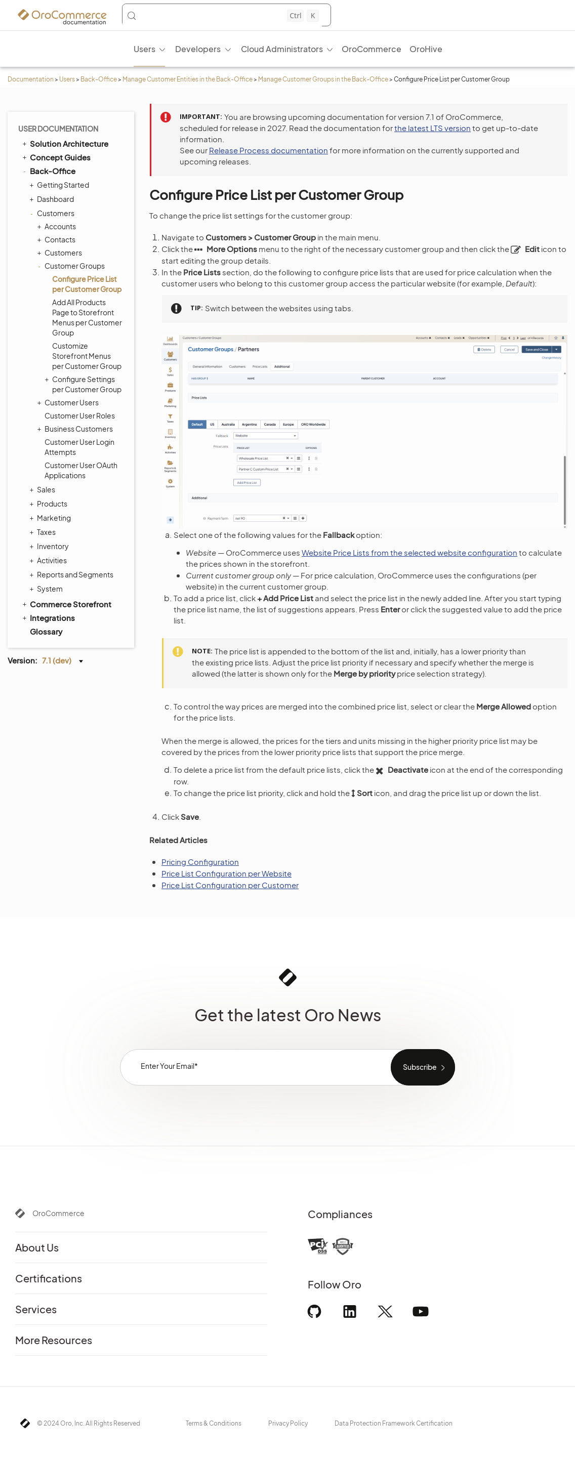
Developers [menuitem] (198, 49)
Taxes (44, 532)
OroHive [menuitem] (425, 49)
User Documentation (58, 128)
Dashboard (53, 199)
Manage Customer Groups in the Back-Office (323, 79)
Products (49, 503)
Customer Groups (72, 266)
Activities (49, 560)
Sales (43, 489)
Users (67, 79)
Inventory (50, 546)
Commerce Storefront (66, 604)
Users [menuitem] (144, 49)
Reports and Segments (72, 574)
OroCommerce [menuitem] (371, 49)
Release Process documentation (268, 150)
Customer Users (69, 402)
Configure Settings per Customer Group (84, 384)
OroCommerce (58, 1213)
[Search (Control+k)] (222, 15)
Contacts (57, 239)
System (47, 588)
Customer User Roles (80, 415)
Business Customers (76, 429)
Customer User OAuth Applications (81, 470)
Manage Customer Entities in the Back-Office (187, 79)
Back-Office (98, 79)
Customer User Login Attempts (79, 446)
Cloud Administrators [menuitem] (282, 49)
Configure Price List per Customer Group (86, 284)
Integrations (48, 617)
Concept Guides (56, 157)
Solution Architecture (64, 143)
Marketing (51, 518)
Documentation (31, 79)
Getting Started (60, 185)
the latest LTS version (432, 128)
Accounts (57, 226)
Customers (53, 213)
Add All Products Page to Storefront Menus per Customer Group (87, 317)
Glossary (46, 631)
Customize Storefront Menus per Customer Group (86, 355)
